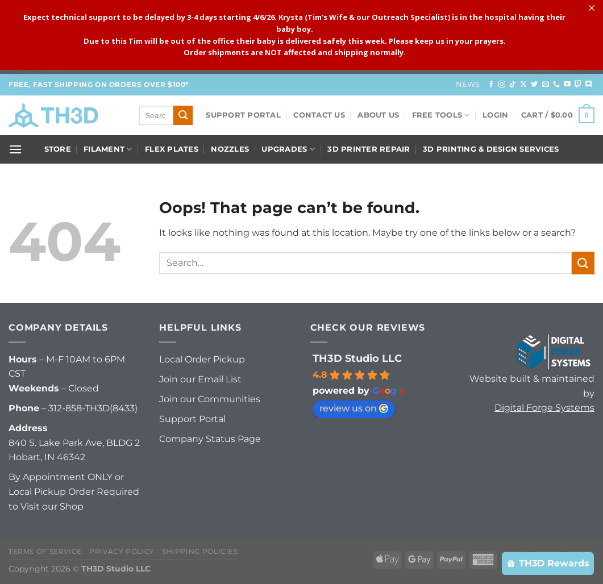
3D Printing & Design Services (491, 149)
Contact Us (319, 115)
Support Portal (243, 115)
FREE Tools (441, 115)
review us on (353, 408)
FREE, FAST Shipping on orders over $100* (99, 84)
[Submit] (183, 115)
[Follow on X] (523, 85)
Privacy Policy (122, 551)
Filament (108, 149)
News (468, 84)
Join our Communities (209, 399)
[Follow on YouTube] (567, 85)
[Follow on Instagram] (501, 85)
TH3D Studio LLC (357, 358)
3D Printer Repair (368, 149)
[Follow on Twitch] (578, 85)
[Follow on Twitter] (534, 85)
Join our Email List (200, 379)
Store (57, 149)
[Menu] (15, 149)
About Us (378, 115)
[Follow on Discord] (588, 85)
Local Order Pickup (202, 359)
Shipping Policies (200, 551)
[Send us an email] (545, 85)
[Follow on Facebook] (491, 85)
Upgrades (288, 149)
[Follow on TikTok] (512, 85)
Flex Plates (171, 149)
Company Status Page (210, 438)
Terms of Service (45, 551)
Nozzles (230, 149)
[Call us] (556, 85)
